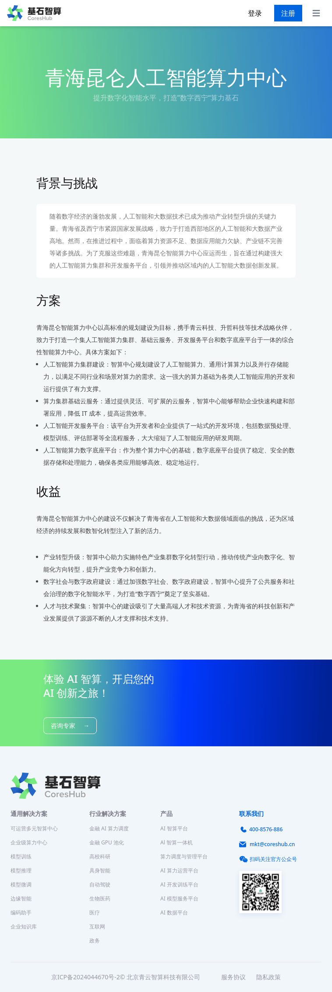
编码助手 (21, 912)
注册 (288, 13)
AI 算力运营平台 (179, 870)
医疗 (94, 912)
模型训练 (21, 856)
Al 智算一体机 (176, 842)
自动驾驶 (99, 884)
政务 (94, 940)
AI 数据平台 (174, 912)
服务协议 (233, 977)
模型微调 (21, 884)
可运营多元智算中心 (34, 828)
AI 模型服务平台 (179, 898)
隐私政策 (268, 977)
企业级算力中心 (29, 842)
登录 (255, 13)
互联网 (97, 926)
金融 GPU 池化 (106, 842)
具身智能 (99, 870)
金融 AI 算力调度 (109, 828)
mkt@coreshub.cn (267, 844)
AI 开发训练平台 (179, 884)
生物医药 (99, 898)
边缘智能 (21, 898)
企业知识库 (24, 926)
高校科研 (99, 856)
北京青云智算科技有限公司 (163, 977)
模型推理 (21, 870)
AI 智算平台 (174, 828)
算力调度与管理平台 (184, 856)
